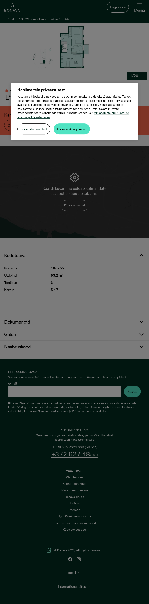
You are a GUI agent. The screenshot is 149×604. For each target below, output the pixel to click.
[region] (74, 111)
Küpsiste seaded (34, 129)
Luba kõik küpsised (72, 129)
